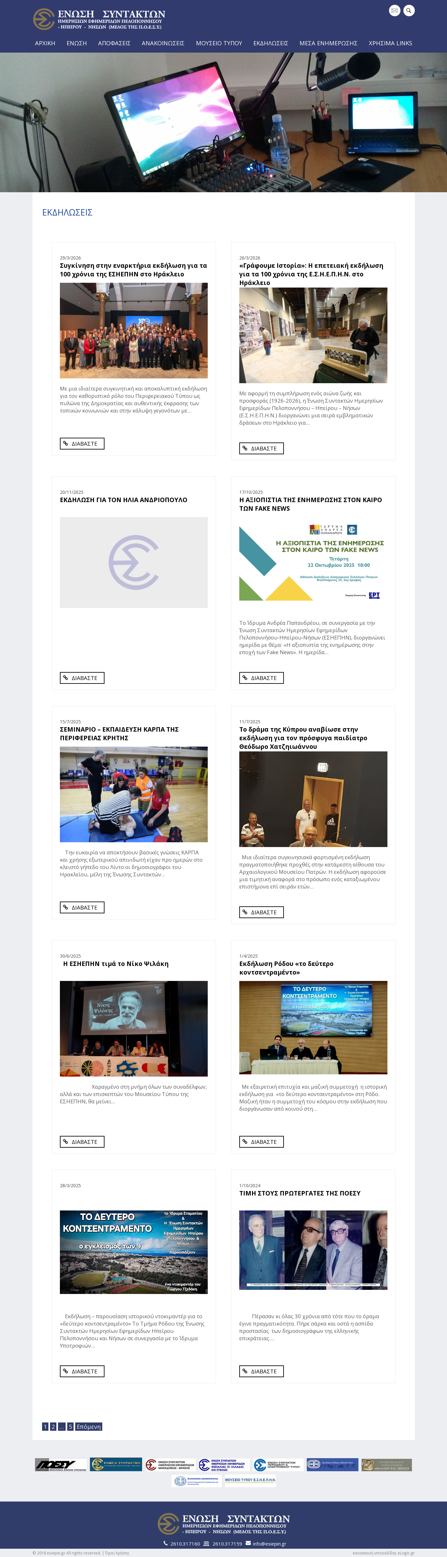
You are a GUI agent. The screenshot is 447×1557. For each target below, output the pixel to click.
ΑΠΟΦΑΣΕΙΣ (115, 43)
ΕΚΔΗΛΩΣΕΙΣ (273, 43)
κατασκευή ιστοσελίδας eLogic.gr (384, 1552)
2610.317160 (185, 1543)
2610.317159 (227, 1543)
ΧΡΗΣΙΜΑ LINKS (391, 43)
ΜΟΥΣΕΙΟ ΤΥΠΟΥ (220, 43)
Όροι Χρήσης (117, 1552)
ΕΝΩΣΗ (77, 43)
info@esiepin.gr (269, 1543)
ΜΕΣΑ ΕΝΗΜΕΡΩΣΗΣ (330, 43)
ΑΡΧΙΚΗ (44, 43)
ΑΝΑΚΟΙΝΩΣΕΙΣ (164, 43)
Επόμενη (88, 1426)
